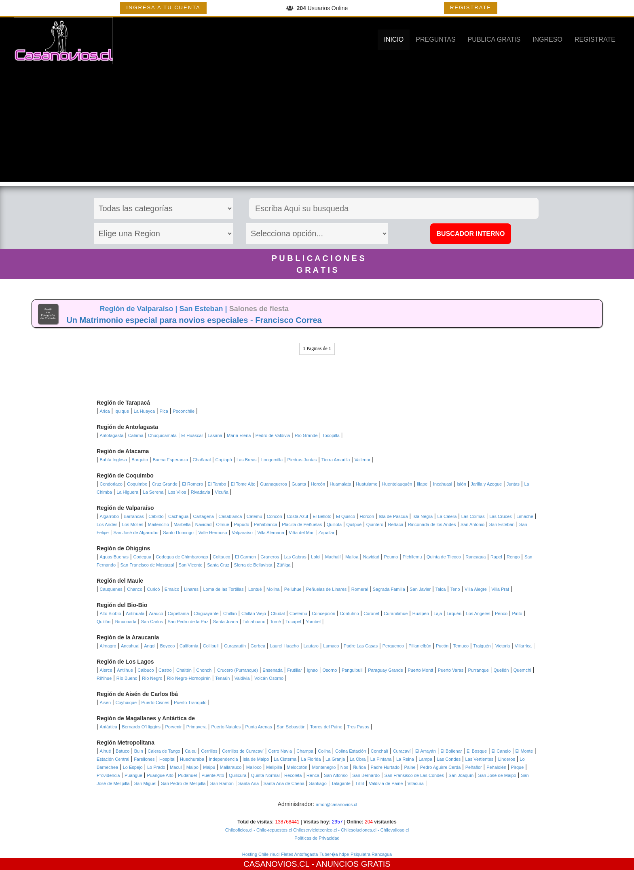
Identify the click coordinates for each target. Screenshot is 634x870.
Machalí (333, 556)
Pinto (517, 613)
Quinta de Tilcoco (444, 556)
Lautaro (311, 645)
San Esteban (502, 524)
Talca (440, 589)
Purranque (478, 670)
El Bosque (477, 751)
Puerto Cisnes (155, 702)
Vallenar (363, 459)
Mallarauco (231, 767)
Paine (409, 767)
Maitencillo (158, 524)
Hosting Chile (255, 854)
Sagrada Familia (389, 589)
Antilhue (125, 670)
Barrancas (134, 516)
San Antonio (472, 524)
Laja (437, 613)
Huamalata (340, 484)
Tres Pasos (358, 726)
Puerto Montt (420, 670)
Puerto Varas (450, 670)
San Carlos (152, 621)
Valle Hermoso (212, 532)
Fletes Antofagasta (299, 854)
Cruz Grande (165, 484)
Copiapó (224, 459)
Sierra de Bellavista (253, 564)
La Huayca (144, 411)
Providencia (108, 775)
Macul (176, 767)
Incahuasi (442, 484)
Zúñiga (284, 564)
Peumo (391, 556)
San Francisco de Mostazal (147, 564)
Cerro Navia (280, 751)
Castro (164, 670)
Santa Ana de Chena (283, 783)
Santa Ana (248, 783)
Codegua (142, 556)
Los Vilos (177, 492)
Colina (324, 751)
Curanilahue (396, 613)
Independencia (223, 759)
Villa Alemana (270, 532)
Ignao (312, 670)
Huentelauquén (397, 484)
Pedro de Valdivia (273, 435)
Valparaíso (242, 532)
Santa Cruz (218, 564)
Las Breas (247, 459)
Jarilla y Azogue (486, 484)
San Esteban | (204, 309)
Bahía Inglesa (113, 459)
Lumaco (331, 645)
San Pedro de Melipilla (183, 783)
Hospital (167, 759)
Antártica (108, 726)
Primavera (196, 726)
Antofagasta (112, 435)
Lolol (315, 556)
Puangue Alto (160, 775)
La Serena (153, 492)
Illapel (423, 484)
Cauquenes (111, 589)
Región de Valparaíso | (139, 309)
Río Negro (152, 678)
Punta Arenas (258, 726)
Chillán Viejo (253, 613)
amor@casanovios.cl (336, 804)
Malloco (254, 767)
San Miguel (145, 783)
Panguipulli (352, 670)
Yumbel (313, 621)
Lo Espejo (133, 767)
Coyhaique (126, 702)
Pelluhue (293, 589)
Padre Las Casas (361, 645)
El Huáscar (192, 435)
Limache (524, 516)
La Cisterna (285, 759)
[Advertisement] (317, 125)
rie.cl (274, 854)
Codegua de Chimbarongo (182, 556)
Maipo (192, 767)
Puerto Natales (226, 726)
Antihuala (135, 613)
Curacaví (402, 751)
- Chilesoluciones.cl (356, 830)
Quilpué (354, 524)
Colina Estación (350, 751)
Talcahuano (254, 621)
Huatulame (366, 484)
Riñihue (104, 678)
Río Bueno (126, 678)
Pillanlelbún (419, 645)
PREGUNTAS (435, 39)
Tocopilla (331, 435)
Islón (461, 484)
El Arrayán (425, 751)
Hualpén (420, 613)
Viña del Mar (301, 532)
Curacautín (235, 645)
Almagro (108, 645)
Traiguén (482, 645)
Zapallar (326, 532)
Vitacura (416, 783)
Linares (191, 589)
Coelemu (298, 613)
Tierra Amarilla (335, 459)
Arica (105, 411)
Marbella (181, 524)
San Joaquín (460, 775)
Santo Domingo (178, 532)
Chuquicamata (162, 435)
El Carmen (245, 556)
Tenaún (222, 678)
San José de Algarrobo (135, 532)
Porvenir (173, 726)
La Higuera (127, 492)
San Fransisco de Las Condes (414, 775)
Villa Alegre (476, 589)
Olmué (222, 524)
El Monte (524, 751)
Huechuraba (192, 759)
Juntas (513, 484)
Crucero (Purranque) (237, 670)
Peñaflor (473, 767)
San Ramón (222, 783)
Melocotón (297, 767)
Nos (344, 767)
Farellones (144, 759)
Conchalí (379, 751)
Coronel (371, 613)
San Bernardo (366, 775)
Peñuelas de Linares (326, 589)
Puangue (133, 775)
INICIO (394, 39)
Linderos (506, 759)
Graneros (269, 556)
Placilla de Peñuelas (302, 524)
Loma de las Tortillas (223, 589)
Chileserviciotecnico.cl (314, 830)
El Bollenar (451, 751)
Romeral (359, 589)
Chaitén (184, 670)
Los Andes (107, 524)
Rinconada (126, 621)
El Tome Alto (243, 484)
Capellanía (178, 613)
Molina (272, 589)
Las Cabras (295, 556)
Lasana (215, 435)
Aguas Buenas (114, 556)
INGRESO (547, 39)
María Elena (239, 435)
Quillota (334, 524)
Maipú (209, 767)
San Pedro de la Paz (188, 621)
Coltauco (221, 556)
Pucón (442, 645)
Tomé (275, 621)
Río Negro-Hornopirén (189, 678)
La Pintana (381, 759)
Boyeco (167, 645)
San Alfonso (336, 775)
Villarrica (523, 645)
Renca (312, 775)
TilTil (359, 783)
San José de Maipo (497, 775)
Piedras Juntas (302, 459)
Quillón (103, 621)
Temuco (461, 645)
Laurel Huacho (284, 645)
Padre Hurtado (385, 767)
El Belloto (322, 516)
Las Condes (449, 759)
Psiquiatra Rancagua (371, 854)
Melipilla (274, 767)
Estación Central (113, 759)
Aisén (105, 702)
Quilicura (237, 775)
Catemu (254, 516)
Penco (501, 613)
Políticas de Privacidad (316, 838)
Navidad (203, 524)
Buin (138, 751)
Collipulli (211, 645)
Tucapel (293, 621)
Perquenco (393, 645)
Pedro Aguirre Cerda (440, 767)
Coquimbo (137, 484)
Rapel (496, 556)
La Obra (358, 759)
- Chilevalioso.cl (392, 830)
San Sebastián (291, 726)
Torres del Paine (326, 726)
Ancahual (130, 645)
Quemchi (522, 670)
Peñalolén (496, 767)
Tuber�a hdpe (334, 854)
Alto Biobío (110, 613)
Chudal (278, 613)
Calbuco (145, 670)
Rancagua (475, 556)
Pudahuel (187, 775)
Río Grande (306, 435)
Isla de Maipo (256, 759)
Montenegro (324, 767)
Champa (304, 751)
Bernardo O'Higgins (141, 726)
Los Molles (133, 524)
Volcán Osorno (268, 678)
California (189, 645)
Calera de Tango (164, 751)
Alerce (106, 670)
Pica (164, 411)
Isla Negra (422, 516)
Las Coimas (473, 516)
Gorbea (257, 645)
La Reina (405, 759)
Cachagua (178, 516)
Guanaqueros (273, 484)
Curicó (153, 589)
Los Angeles (478, 613)
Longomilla (272, 459)
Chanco (134, 589)
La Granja (335, 759)
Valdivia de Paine (386, 783)
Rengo (513, 556)
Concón (274, 516)
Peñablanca (265, 524)
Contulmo (349, 613)
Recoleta (293, 775)
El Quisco (345, 516)
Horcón (318, 484)
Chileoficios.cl (238, 830)
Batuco (122, 751)
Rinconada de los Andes (432, 524)
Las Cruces (500, 516)
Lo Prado (156, 767)
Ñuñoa (359, 767)
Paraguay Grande (385, 670)
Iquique (121, 411)
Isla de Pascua (393, 516)
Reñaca (395, 524)
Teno (455, 589)
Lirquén (453, 613)
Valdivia (242, 678)
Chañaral (202, 459)
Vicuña (221, 492)
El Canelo (501, 751)
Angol (149, 645)
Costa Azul (297, 516)
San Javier (420, 589)
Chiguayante (206, 613)
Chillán (230, 613)
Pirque (517, 767)
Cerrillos (209, 751)
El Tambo (217, 484)
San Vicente (191, 564)
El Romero (192, 484)
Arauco (156, 613)
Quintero (374, 524)
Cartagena (203, 516)
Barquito (139, 459)
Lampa (425, 759)
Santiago (317, 783)
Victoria (502, 645)
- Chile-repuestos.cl (272, 830)
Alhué (105, 751)
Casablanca (230, 516)
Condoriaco (111, 484)
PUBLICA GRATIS (494, 39)
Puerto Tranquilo (190, 702)
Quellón (501, 670)
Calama (136, 435)
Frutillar (294, 670)
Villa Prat (500, 589)
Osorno (329, 670)
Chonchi (204, 670)
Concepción (323, 613)
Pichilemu (412, 556)
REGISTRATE (470, 7)
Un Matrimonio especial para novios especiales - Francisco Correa (193, 320)
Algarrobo (109, 516)
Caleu (191, 751)
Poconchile (183, 411)
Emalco (172, 589)
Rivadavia (200, 492)
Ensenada (272, 670)
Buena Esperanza (170, 459)
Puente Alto (212, 775)
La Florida (311, 759)
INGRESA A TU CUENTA (163, 7)
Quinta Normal (265, 775)
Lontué (255, 589)
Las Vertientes (479, 759)
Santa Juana (225, 621)
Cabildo (155, 516)
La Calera (447, 516)
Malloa (351, 556)
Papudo (241, 524)
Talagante (341, 783)
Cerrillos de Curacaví (243, 751)
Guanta (299, 484)
